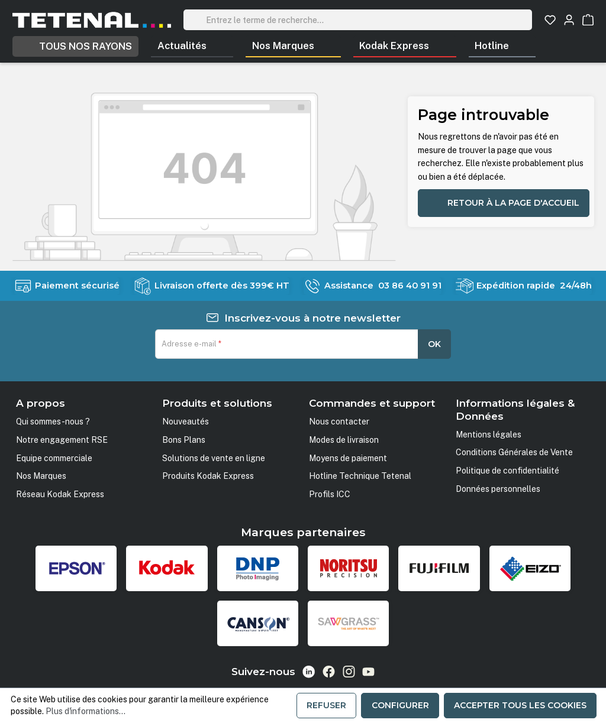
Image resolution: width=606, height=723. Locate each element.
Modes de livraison (344, 440)
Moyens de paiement (348, 458)
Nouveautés (185, 421)
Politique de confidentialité (507, 470)
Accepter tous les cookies (520, 705)
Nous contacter (339, 421)
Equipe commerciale (54, 458)
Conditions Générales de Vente (514, 452)
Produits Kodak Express (208, 476)
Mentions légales (488, 434)
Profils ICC (329, 494)
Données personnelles (498, 489)
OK (434, 344)
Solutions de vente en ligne (213, 458)
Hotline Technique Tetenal (360, 476)
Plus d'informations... (85, 711)
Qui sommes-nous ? (53, 421)
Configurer (400, 705)
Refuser (326, 705)
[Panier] (588, 19)
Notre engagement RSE (62, 440)
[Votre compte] (569, 19)
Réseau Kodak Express (60, 494)
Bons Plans (183, 440)
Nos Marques (41, 476)
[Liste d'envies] (550, 19)
